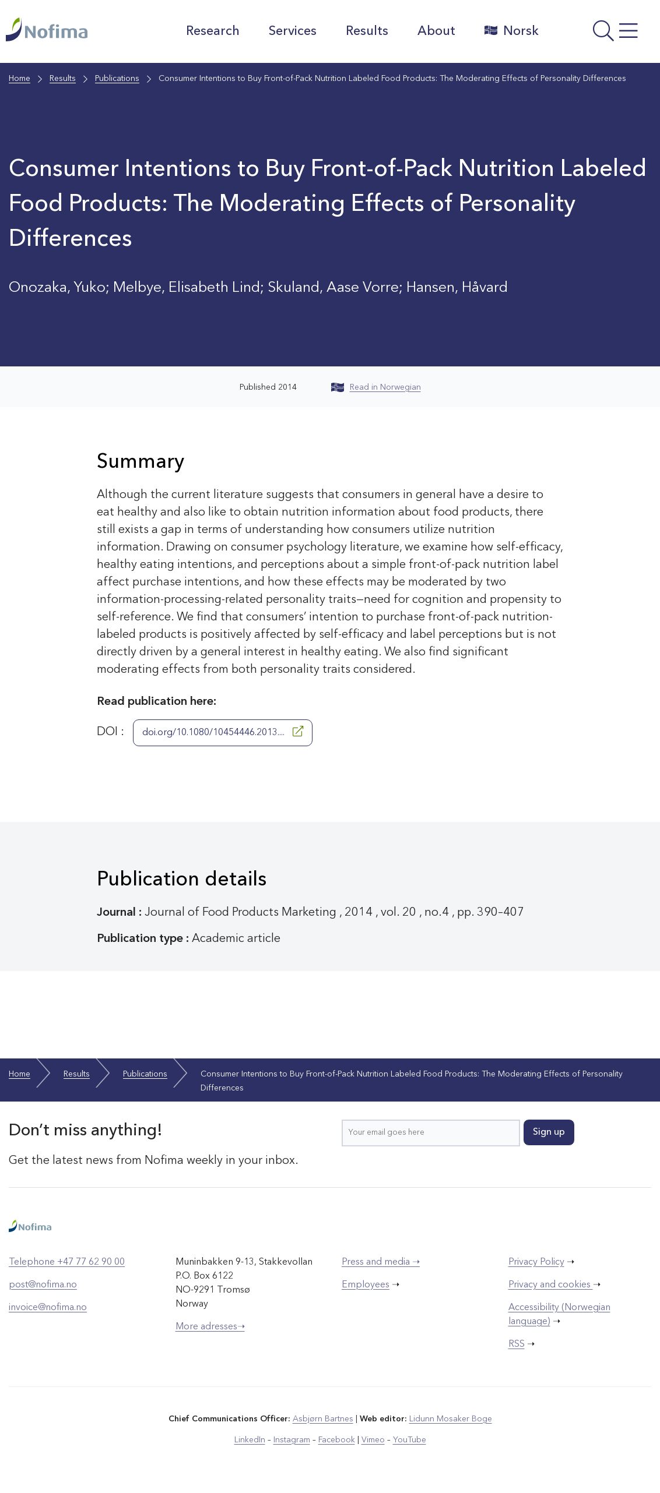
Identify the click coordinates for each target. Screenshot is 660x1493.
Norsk (511, 31)
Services (292, 31)
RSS (516, 1344)
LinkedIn (249, 1440)
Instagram (291, 1440)
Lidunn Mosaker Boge (450, 1419)
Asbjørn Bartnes (323, 1419)
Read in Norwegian (376, 387)
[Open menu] (602, 34)
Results (366, 31)
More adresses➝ (210, 1327)
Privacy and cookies (550, 1285)
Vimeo (373, 1440)
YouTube (409, 1440)
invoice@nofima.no (48, 1307)
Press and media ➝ (381, 1262)
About (436, 31)
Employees (365, 1285)
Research (212, 31)
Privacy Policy (536, 1262)
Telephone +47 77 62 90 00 (67, 1262)
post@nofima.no (43, 1285)
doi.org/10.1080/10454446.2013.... (222, 731)
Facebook (336, 1440)
